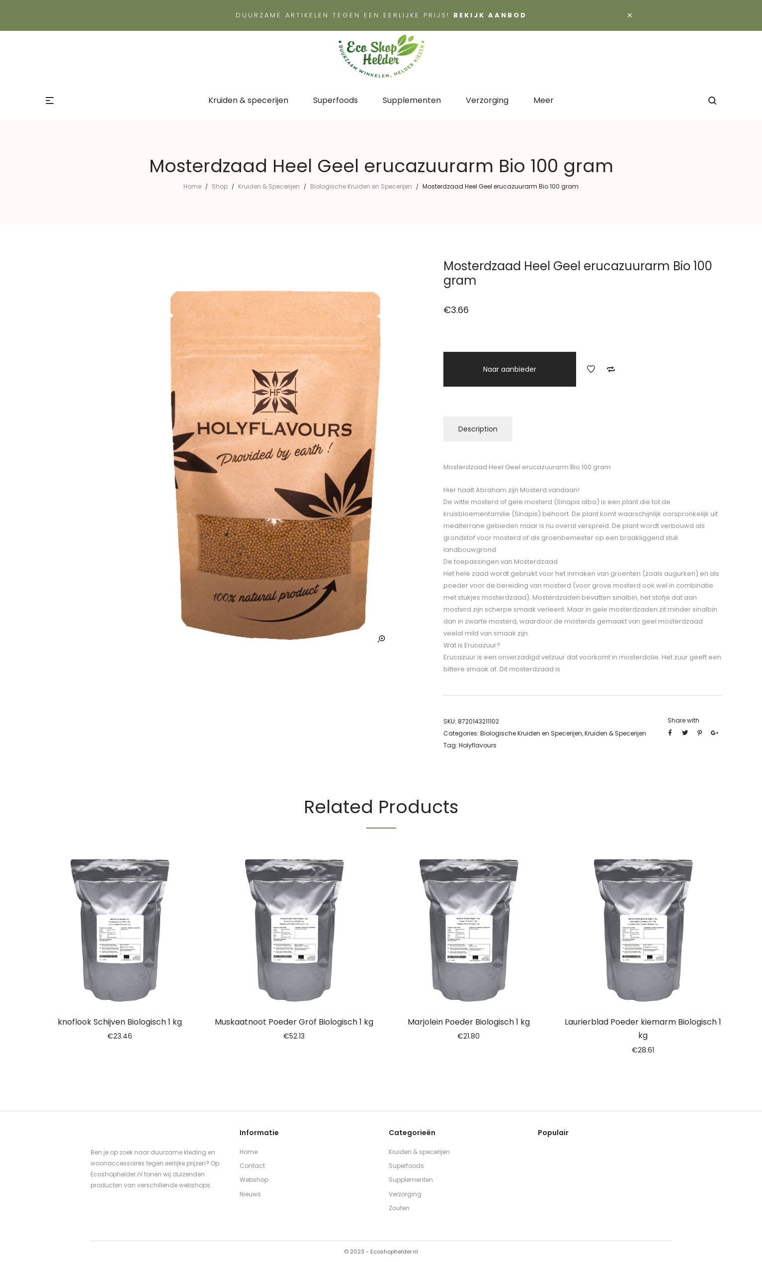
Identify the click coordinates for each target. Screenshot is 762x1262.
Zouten (399, 1208)
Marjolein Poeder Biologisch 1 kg (469, 1022)
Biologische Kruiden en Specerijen (361, 186)
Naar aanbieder (509, 369)
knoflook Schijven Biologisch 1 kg (120, 1022)
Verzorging (405, 1194)
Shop (220, 186)
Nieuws (250, 1194)
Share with (683, 720)
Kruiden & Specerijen (269, 186)
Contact (252, 1165)
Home (192, 186)
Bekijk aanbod (490, 15)
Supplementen (411, 1179)
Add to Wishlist (591, 369)
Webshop (254, 1179)
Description (478, 429)
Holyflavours (478, 745)
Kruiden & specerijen (419, 1152)
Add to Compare (611, 369)
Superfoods (406, 1165)
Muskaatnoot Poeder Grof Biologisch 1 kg (294, 1022)
